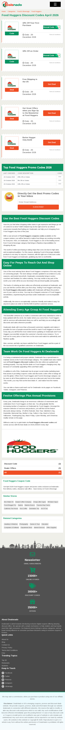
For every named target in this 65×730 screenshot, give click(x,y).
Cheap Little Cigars (39, 502)
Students (5, 666)
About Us (5, 639)
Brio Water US (8, 502)
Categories (11, 11)
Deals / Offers (32, 468)
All (32, 472)
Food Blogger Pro (10, 505)
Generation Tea (34, 508)
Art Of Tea (44, 508)
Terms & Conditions (54, 34)
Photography (24, 524)
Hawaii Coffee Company (23, 502)
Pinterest (6, 680)
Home (4, 11)
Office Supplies (51, 527)
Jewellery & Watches (11, 524)
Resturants (6, 663)
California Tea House (11, 508)
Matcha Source (30, 505)
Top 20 (4, 660)
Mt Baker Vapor (53, 502)
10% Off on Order (30, 51)
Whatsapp (7, 686)
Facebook (7, 673)
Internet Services (39, 527)
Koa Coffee (23, 508)
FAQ (3, 653)
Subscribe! (38, 207)
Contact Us (6, 645)
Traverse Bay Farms (43, 505)
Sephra (20, 505)
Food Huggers (37, 11)
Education (45, 524)
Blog (3, 642)
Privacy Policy (7, 647)
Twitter (6, 676)
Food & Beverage (23, 11)
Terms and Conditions (10, 650)
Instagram (7, 683)
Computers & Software (11, 527)
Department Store (26, 527)
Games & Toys (35, 524)
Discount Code (32, 464)
